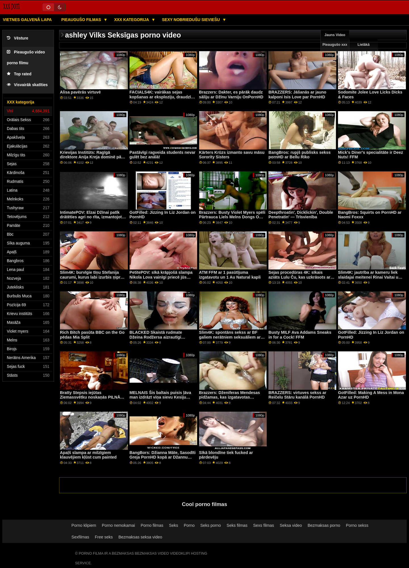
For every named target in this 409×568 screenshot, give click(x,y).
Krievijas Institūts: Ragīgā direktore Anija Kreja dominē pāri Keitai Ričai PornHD (92, 157)
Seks (173, 525)
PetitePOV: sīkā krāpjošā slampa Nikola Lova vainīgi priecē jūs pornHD (161, 277)
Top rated (19, 74)
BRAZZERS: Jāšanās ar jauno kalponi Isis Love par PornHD (297, 94)
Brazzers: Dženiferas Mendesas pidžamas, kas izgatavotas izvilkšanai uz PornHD (229, 397)
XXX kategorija (132, 19)
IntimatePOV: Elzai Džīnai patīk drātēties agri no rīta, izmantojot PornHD (91, 217)
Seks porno (210, 525)
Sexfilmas (80, 537)
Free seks (104, 537)
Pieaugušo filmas (81, 19)
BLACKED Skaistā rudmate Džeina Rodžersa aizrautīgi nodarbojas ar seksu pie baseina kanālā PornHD (161, 339)
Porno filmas (152, 525)
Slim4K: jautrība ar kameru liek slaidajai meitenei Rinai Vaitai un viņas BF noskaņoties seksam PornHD (369, 279)
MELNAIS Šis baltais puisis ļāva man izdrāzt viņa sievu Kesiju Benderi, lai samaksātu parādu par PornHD (160, 399)
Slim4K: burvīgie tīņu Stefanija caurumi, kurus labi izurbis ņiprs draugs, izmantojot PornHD (91, 277)
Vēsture (17, 38)
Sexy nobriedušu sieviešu (191, 19)
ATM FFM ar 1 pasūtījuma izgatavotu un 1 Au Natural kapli (230, 274)
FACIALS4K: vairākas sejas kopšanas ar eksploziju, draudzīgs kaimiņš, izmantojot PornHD (163, 97)
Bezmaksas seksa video (140, 537)
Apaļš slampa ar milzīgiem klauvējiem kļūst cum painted (88, 455)
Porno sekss (357, 525)
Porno (189, 525)
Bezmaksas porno (324, 525)
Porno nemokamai (118, 525)
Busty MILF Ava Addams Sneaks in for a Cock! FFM (299, 334)
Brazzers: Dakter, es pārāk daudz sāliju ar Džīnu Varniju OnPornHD (231, 94)
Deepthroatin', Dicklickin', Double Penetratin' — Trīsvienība (300, 214)
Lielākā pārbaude (364, 49)
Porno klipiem (84, 525)
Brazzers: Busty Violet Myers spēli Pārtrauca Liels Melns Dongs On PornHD (232, 217)
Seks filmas (237, 525)
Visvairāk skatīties (27, 85)
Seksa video (291, 525)
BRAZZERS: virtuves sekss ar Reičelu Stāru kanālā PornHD (297, 395)
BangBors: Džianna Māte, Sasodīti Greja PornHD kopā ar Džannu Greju (163, 457)
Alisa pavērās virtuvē (80, 92)
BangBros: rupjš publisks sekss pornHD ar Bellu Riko (299, 154)
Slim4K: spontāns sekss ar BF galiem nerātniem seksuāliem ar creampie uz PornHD (230, 337)
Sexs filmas (263, 525)
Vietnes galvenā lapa (27, 19)
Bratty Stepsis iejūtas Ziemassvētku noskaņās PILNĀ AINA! (90, 397)
